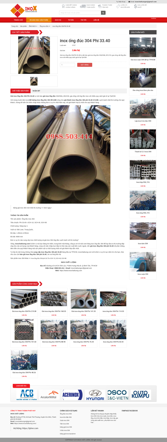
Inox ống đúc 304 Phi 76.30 (83, 342)
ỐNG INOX (33, 26)
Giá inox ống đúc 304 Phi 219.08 (24, 311)
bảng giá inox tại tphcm (68, 434)
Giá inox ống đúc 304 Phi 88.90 (53, 342)
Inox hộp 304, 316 (142, 182)
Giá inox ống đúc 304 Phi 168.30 (54, 311)
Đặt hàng (85, 65)
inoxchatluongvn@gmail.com (146, 2)
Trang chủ (18, 20)
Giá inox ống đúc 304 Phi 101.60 (24, 342)
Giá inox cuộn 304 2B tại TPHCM (143, 60)
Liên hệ (96, 20)
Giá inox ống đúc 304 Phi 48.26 (24, 372)
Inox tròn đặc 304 (65, 417)
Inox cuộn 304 (143, 274)
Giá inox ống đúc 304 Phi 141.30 (83, 311)
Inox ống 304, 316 (142, 213)
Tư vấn (71, 20)
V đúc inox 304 (65, 430)
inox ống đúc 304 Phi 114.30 (113, 311)
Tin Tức (84, 20)
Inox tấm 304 (143, 244)
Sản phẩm (23, 26)
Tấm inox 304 (64, 424)
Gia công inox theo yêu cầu (143, 90)
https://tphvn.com (30, 428)
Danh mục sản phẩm (39, 20)
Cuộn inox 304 (64, 420)
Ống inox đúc (45, 26)
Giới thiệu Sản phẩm (20, 91)
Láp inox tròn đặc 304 (143, 121)
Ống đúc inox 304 (66, 414)
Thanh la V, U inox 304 (143, 152)
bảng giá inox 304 (66, 427)
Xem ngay (47, 208)
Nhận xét (36, 91)
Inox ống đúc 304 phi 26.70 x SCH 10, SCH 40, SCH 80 (48, 258)
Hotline (153, 18)
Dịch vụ (58, 20)
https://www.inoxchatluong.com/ (25, 423)
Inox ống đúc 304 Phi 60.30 (113, 342)
